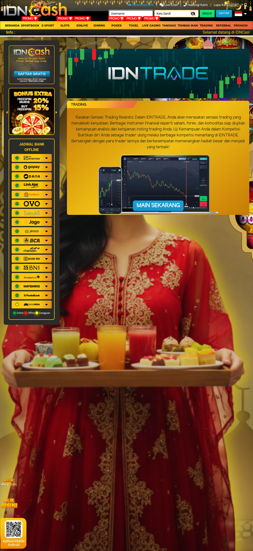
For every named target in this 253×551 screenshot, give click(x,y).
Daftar (224, 13)
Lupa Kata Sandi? (226, 5)
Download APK (141, 5)
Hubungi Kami (196, 5)
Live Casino (151, 25)
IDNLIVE (82, 25)
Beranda (12, 25)
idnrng (99, 25)
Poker (116, 25)
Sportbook (30, 25)
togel (133, 25)
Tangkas (169, 25)
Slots (65, 25)
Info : (10, 32)
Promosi (241, 25)
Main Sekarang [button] (158, 205)
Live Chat (169, 5)
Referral (223, 25)
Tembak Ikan (188, 25)
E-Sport (48, 25)
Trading (206, 25)
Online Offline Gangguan (31, 312)
